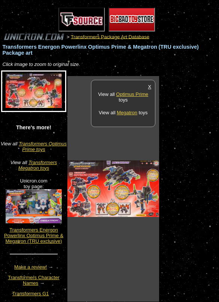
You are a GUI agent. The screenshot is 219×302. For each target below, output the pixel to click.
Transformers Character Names (34, 280)
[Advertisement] (189, 188)
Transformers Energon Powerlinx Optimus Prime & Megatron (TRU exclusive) (33, 235)
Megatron (127, 112)
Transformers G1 (30, 293)
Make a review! (30, 267)
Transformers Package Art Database (110, 36)
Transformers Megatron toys (37, 165)
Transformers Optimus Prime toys (43, 146)
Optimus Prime (132, 94)
